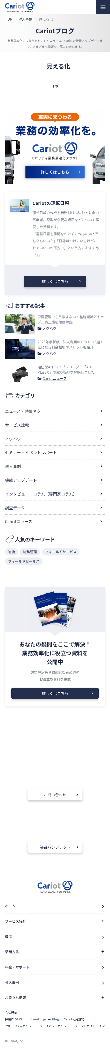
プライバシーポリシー (55, 1026)
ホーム (10, 905)
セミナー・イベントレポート (31, 452)
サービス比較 (17, 425)
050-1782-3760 (36, 775)
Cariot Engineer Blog (44, 1019)
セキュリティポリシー (20, 1026)
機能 (8, 936)
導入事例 (13, 466)
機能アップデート (21, 480)
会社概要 (11, 1012)
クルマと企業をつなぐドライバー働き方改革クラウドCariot (19, 7)
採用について (14, 1019)
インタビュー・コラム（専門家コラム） (41, 494)
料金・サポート (17, 966)
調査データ (15, 508)
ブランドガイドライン (90, 1026)
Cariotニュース (54, 378)
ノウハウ (49, 328)
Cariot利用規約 (74, 1019)
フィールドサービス (60, 551)
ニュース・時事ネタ (23, 411)
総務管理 (30, 551)
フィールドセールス (24, 561)
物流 (11, 551)
